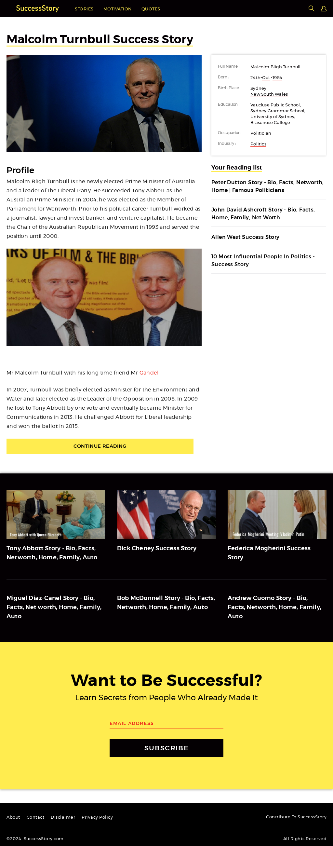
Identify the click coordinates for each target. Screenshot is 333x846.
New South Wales (269, 94)
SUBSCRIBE (166, 748)
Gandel (149, 372)
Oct (266, 78)
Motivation (117, 9)
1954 (277, 78)
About (13, 817)
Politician (260, 133)
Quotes (150, 9)
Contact (36, 817)
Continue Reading (103, 446)
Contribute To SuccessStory (296, 817)
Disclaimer (63, 817)
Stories (84, 9)
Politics (258, 144)
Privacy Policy (97, 817)
